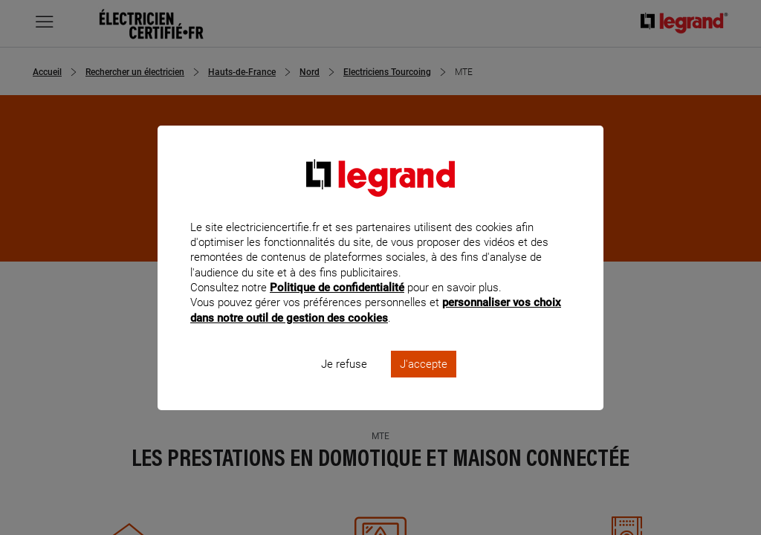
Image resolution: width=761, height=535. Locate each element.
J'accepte (423, 383)
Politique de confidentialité (337, 307)
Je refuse (344, 383)
